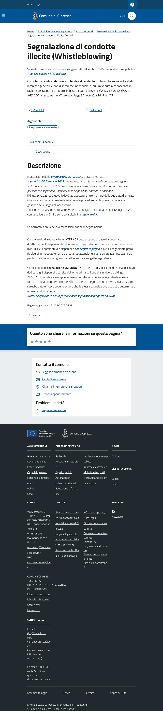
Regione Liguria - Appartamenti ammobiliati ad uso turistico (67, 539)
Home (30, 31)
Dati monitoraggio (37, 693)
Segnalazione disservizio (96, 548)
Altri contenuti (84, 31)
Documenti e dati (36, 461)
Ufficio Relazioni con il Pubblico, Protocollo (39, 596)
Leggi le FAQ (91, 542)
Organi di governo (37, 472)
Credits (90, 693)
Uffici (30, 494)
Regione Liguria (34, 4)
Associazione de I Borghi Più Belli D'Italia (67, 553)
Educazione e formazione (67, 491)
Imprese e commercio (95, 467)
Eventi (115, 484)
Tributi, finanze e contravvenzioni (95, 480)
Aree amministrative (38, 456)
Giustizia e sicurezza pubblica (96, 458)
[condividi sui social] (36, 110)
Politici (31, 488)
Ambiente (60, 456)
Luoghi (115, 479)
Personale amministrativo (38, 480)
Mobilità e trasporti (94, 472)
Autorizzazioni (63, 478)
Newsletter (118, 517)
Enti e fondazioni (36, 467)
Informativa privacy (94, 512)
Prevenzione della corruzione (113, 31)
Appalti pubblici (63, 472)
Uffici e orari (33, 605)
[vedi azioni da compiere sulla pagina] (93, 110)
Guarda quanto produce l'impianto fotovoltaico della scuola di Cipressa (67, 520)
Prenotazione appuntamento (95, 556)
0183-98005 (34, 533)
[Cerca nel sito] (130, 16)
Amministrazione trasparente (55, 31)
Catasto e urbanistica (67, 483)
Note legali (90, 518)
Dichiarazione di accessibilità (95, 526)
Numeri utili (33, 610)
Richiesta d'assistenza (95, 565)
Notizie (116, 456)
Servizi (66, 693)
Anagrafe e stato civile (67, 464)
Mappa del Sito (118, 693)
